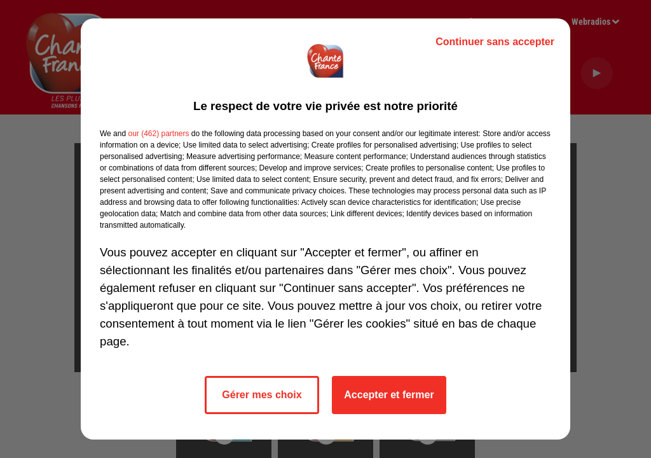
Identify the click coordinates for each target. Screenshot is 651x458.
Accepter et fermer (389, 394)
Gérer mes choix (261, 394)
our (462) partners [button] (158, 133)
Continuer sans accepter (494, 41)
